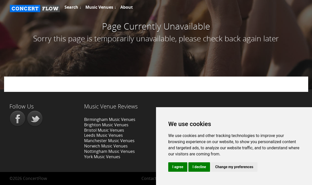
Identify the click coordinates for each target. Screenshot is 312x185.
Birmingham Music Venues (109, 119)
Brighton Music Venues (106, 125)
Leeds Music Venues (103, 135)
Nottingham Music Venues (109, 151)
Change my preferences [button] (234, 167)
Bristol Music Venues (104, 130)
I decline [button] (199, 167)
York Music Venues (102, 156)
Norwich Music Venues (106, 146)
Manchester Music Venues (109, 140)
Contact (149, 178)
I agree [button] (177, 167)
